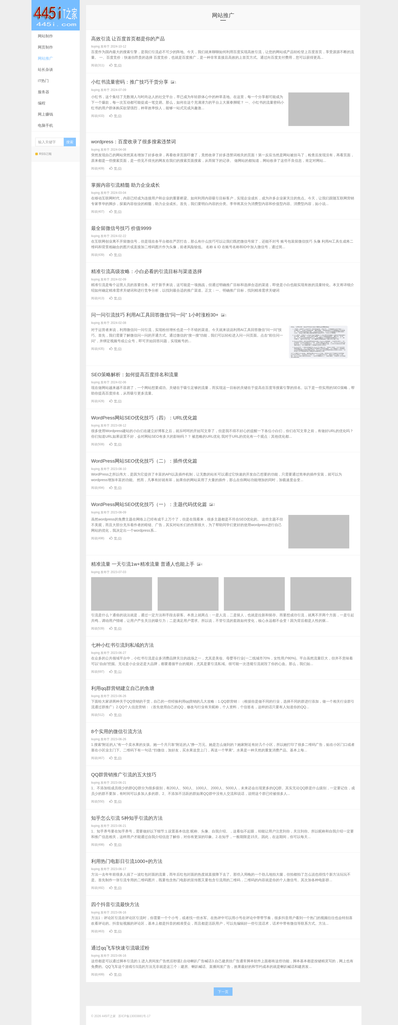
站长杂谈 (45, 69)
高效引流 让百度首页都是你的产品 (133, 38)
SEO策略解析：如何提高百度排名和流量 (141, 374)
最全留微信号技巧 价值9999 (126, 228)
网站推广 (45, 58)
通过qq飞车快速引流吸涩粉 (125, 946)
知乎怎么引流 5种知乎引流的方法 (132, 817)
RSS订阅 (43, 154)
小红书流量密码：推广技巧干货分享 (135, 81)
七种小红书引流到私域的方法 (127, 644)
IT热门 (43, 80)
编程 (41, 103)
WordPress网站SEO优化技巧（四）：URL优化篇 (152, 417)
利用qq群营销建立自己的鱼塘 (127, 687)
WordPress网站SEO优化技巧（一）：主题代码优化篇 (158, 503)
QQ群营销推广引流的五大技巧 (129, 773)
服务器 (43, 92)
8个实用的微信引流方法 (120, 730)
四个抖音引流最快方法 (119, 903)
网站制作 (45, 36)
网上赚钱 (45, 114)
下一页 (223, 990)
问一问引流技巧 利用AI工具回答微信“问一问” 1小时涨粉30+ (165, 314)
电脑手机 (45, 125)
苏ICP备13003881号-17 (134, 1015)
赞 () (115, 65)
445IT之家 (55, 15)
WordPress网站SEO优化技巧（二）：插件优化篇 (152, 460)
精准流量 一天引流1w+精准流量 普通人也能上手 (151, 563)
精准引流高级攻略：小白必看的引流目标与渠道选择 (155, 271)
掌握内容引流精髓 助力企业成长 (131, 184)
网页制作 (45, 47)
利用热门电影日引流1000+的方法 (132, 860)
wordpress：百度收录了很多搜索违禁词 (140, 141)
